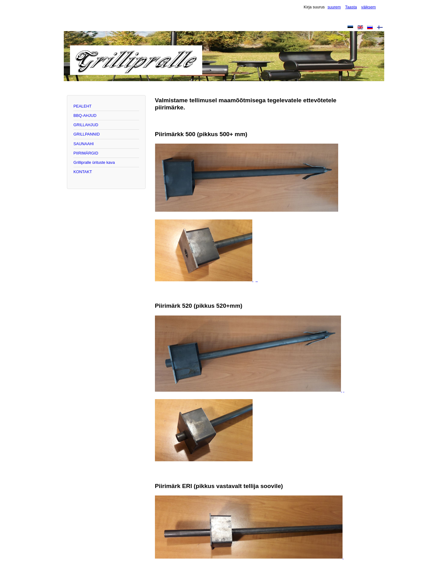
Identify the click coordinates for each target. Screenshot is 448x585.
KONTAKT (82, 171)
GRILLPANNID (86, 134)
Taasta (351, 7)
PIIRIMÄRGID (85, 153)
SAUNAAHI (83, 143)
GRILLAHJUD (85, 124)
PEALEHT (82, 106)
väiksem (368, 7)
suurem (334, 7)
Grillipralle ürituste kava (94, 162)
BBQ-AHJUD (84, 115)
